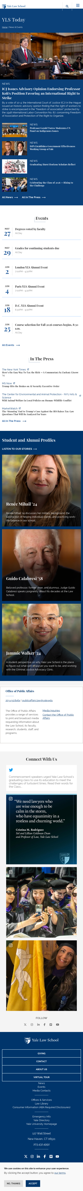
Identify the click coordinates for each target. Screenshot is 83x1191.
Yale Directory (41, 1120)
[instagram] (32, 1025)
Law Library (41, 1103)
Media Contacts (42, 1090)
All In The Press (31, 197)
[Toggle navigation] (78, 5)
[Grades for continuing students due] (41, 253)
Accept (33, 1183)
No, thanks (13, 1183)
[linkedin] (38, 1025)
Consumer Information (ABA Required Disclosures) (41, 1107)
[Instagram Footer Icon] (32, 1157)
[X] (25, 1025)
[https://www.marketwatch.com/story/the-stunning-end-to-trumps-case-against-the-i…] (41, 412)
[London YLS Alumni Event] (41, 272)
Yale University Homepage (41, 1123)
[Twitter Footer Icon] (26, 1157)
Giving (41, 1053)
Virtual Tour (42, 1077)
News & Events (16, 27)
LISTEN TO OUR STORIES (17, 448)
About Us (41, 1069)
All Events (8, 345)
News (41, 1083)
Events (41, 1086)
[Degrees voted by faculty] (41, 234)
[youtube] (57, 1025)
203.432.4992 (41, 1144)
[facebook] (44, 1025)
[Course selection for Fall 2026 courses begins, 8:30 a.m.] (41, 330)
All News (7, 197)
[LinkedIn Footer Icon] (38, 1157)
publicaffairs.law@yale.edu (37, 700)
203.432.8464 (13, 700)
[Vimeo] (51, 1025)
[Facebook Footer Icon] (44, 1157)
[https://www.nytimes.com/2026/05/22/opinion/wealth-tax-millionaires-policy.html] (41, 373)
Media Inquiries (51, 710)
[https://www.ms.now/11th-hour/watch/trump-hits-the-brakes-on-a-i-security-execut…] (41, 385)
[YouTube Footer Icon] (57, 1157)
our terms (60, 1172)
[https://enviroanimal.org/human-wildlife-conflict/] (41, 398)
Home (4, 27)
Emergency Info (41, 1116)
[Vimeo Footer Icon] (51, 1157)
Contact (41, 1061)
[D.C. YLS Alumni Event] (41, 310)
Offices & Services (41, 1099)
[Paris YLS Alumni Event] (41, 291)
